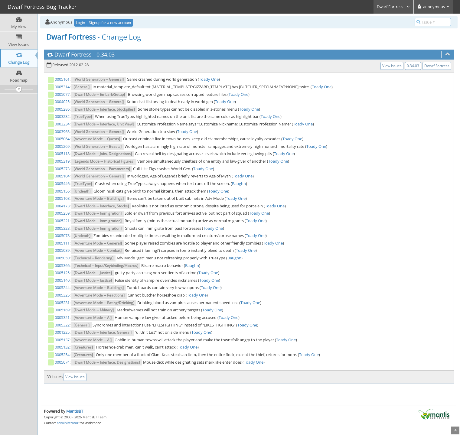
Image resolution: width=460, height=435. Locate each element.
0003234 (62, 124)
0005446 (62, 183)
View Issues (392, 65)
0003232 (62, 116)
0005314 (62, 86)
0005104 (62, 176)
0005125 (62, 272)
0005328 (62, 228)
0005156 (62, 191)
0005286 (62, 109)
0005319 (62, 161)
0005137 (62, 339)
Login (80, 22)
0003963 (62, 131)
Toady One (209, 79)
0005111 (62, 243)
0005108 (62, 198)
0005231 (62, 302)
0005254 (62, 354)
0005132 (62, 347)
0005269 (62, 146)
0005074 (62, 362)
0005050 (62, 258)
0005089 (62, 250)
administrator (68, 422)
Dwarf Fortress (393, 6)
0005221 (62, 220)
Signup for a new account (110, 22)
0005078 (62, 235)
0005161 (62, 79)
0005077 (62, 94)
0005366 (62, 265)
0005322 (62, 325)
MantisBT (74, 411)
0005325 (62, 295)
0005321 (62, 317)
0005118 (62, 153)
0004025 (62, 101)
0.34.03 (105, 54)
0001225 (62, 332)
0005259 (62, 213)
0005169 (62, 310)
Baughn (239, 183)
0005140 (62, 280)
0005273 (62, 168)
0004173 (62, 206)
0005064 (62, 138)
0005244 (62, 287)
